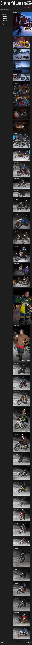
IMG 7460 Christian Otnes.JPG (21, 515)
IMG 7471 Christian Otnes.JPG (21, 383)
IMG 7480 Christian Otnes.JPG (21, 237)
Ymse (2, 21)
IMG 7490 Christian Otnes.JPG (21, 155)
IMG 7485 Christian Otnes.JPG (21, 193)
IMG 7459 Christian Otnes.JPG (21, 529)
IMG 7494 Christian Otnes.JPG (21, 125)
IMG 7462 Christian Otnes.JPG (21, 488)
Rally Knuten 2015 (5, 18)
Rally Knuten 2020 (5, 17)
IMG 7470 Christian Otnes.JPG (21, 369)
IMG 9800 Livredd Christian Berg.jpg (21, 42)
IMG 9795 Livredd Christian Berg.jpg (21, 77)
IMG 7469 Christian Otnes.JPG (21, 398)
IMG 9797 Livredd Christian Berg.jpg (21, 67)
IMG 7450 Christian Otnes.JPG (21, 633)
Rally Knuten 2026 (5, 16)
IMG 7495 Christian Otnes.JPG (21, 113)
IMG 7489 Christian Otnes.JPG (21, 169)
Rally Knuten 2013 (5, 20)
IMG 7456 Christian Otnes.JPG (21, 574)
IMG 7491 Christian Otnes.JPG (21, 140)
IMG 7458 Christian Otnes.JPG (21, 541)
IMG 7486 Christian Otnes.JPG (21, 183)
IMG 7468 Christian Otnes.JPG (21, 419)
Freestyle (3, 22)
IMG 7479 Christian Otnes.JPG (21, 253)
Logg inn (2, 642)
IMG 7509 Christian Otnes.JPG (21, 100)
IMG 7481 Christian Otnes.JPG (21, 221)
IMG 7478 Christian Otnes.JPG (21, 269)
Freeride (3, 23)
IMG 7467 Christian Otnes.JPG (21, 442)
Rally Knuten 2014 (5, 19)
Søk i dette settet (5, 9)
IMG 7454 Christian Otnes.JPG (21, 604)
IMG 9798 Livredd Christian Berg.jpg (21, 54)
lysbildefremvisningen (28, 7)
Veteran (3, 15)
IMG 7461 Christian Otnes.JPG (21, 502)
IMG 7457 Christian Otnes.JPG (21, 557)
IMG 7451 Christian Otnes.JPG (21, 619)
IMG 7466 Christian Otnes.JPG (21, 459)
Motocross (3, 13)
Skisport (3, 14)
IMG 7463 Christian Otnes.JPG (21, 473)
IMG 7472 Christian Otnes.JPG (21, 343)
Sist (20, 640)
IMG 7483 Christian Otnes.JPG (21, 205)
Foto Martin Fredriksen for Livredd (21, 88)
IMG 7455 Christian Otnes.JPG (21, 589)
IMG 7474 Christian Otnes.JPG (21, 281)
